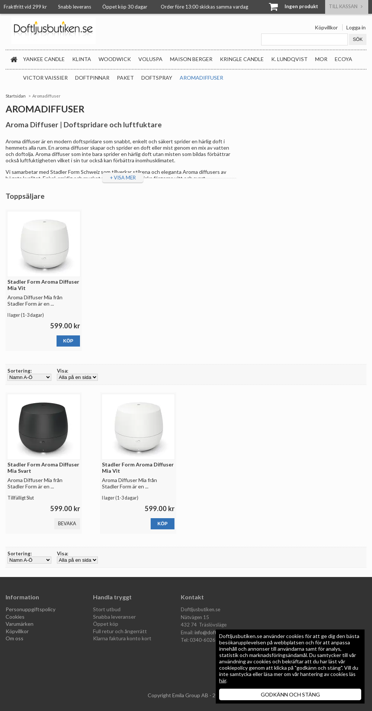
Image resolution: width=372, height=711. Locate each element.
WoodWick (115, 59)
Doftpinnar (92, 77)
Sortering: (19, 371)
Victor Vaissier (45, 77)
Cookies (15, 616)
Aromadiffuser (201, 77)
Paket (125, 77)
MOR (321, 59)
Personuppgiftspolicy (30, 609)
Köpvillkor (326, 27)
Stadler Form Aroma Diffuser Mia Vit (43, 284)
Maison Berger (191, 59)
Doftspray (156, 77)
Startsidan (16, 95)
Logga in (356, 27)
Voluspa (150, 59)
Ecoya (343, 59)
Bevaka (67, 523)
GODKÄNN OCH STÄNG (290, 694)
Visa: (62, 371)
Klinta (81, 59)
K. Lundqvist (289, 59)
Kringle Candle (242, 59)
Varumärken (19, 624)
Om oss (14, 638)
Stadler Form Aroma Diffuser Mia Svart (43, 467)
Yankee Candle (44, 59)
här (222, 680)
